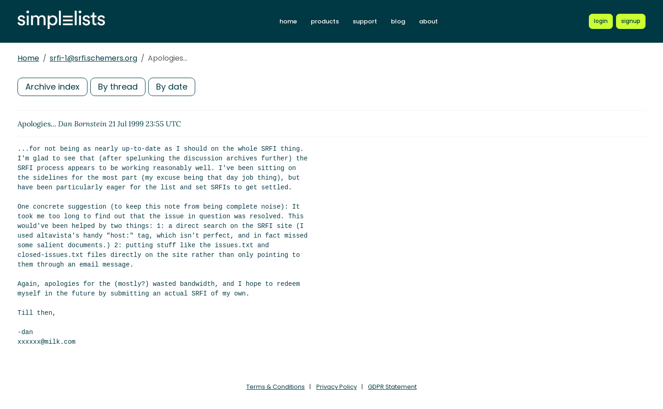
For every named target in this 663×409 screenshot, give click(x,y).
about (428, 21)
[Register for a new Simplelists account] (631, 21)
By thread (118, 86)
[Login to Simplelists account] (601, 21)
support (365, 21)
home (288, 21)
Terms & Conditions (275, 386)
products (325, 21)
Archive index (52, 86)
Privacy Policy (336, 386)
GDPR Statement (392, 386)
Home (28, 58)
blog (398, 21)
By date (171, 86)
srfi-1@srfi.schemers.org (93, 58)
